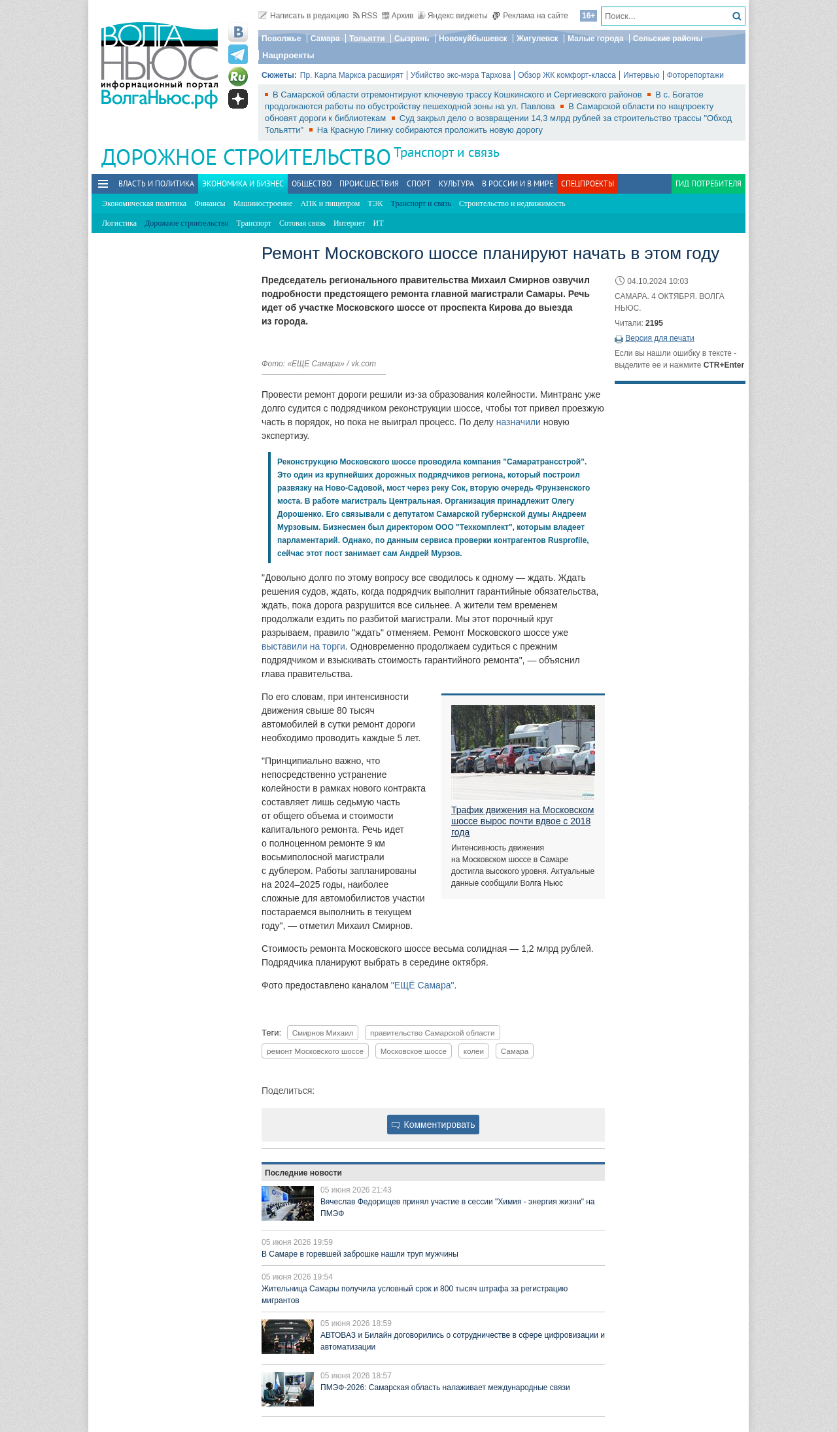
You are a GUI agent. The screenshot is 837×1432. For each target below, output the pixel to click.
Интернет (349, 223)
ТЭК (375, 203)
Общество (312, 183)
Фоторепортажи (695, 75)
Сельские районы (668, 38)
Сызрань (412, 38)
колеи (474, 1051)
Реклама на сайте (530, 15)
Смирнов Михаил (323, 1032)
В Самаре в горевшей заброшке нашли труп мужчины (360, 1254)
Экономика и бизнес (243, 183)
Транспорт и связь (447, 152)
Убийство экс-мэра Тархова (461, 75)
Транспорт (254, 223)
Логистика (119, 223)
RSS (365, 15)
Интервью (641, 75)
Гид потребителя (708, 183)
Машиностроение (263, 203)
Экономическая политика (144, 203)
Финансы (209, 203)
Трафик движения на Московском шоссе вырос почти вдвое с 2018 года (522, 821)
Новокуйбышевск (473, 38)
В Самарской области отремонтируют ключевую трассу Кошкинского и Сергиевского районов (458, 94)
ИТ (378, 223)
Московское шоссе (414, 1051)
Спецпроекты (587, 183)
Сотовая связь (302, 223)
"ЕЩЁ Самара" (422, 985)
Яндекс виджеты (453, 15)
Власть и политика (156, 183)
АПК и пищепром (330, 203)
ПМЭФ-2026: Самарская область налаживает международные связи (445, 1387)
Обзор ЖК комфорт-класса (567, 75)
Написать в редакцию (303, 15)
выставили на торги (303, 646)
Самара (325, 38)
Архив (398, 15)
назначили (518, 422)
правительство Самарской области (432, 1032)
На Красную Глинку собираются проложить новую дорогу (430, 130)
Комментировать (433, 1124)
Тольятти (367, 38)
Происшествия (369, 183)
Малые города (596, 38)
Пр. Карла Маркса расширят (351, 75)
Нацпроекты (288, 55)
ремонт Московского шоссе (315, 1051)
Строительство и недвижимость (512, 203)
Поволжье (281, 38)
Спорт (419, 183)
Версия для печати (659, 338)
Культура (456, 183)
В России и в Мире (517, 183)
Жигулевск (537, 38)
